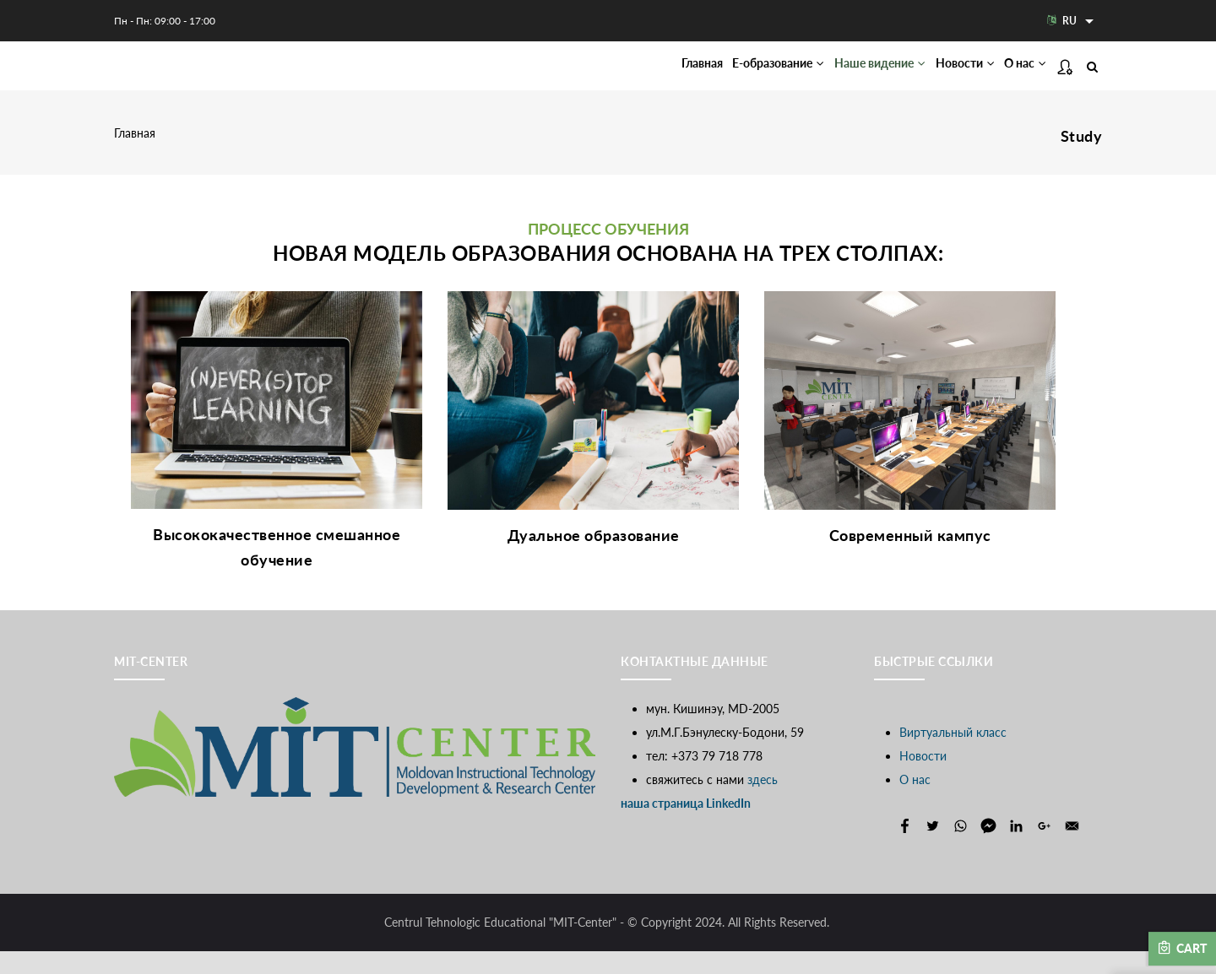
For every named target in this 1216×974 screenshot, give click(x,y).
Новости (941, 76)
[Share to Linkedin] (1016, 848)
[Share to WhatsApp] (960, 848)
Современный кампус (910, 557)
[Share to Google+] (1044, 848)
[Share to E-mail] (1072, 848)
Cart (1182, 947)
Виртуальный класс (953, 755)
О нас (1017, 76)
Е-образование (712, 76)
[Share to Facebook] (904, 848)
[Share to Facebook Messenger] (988, 848)
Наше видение (836, 76)
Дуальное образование (594, 557)
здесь (762, 802)
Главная (617, 76)
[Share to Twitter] (932, 848)
